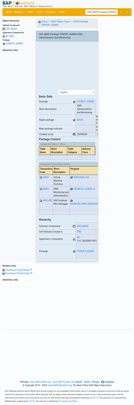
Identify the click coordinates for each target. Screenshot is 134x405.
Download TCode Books (18, 270)
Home (42, 21)
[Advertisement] (16, 101)
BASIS (80, 120)
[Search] (101, 12)
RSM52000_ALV (81, 177)
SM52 (46, 177)
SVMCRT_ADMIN (14, 43)
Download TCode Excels (18, 273)
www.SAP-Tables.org (40, 382)
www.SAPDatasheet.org (60, 385)
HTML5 (74, 401)
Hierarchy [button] (18, 12)
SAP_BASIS (11, 28)
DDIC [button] (30, 12)
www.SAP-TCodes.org (63, 382)
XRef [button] (61, 12)
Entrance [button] (50, 12)
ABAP (9, 12)
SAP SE (95, 398)
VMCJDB (47, 200)
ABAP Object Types (60, 21)
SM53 (46, 189)
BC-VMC (10, 36)
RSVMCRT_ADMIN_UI (84, 189)
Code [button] (39, 12)
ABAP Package (80, 21)
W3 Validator (63, 401)
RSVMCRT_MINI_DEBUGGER (84, 204)
